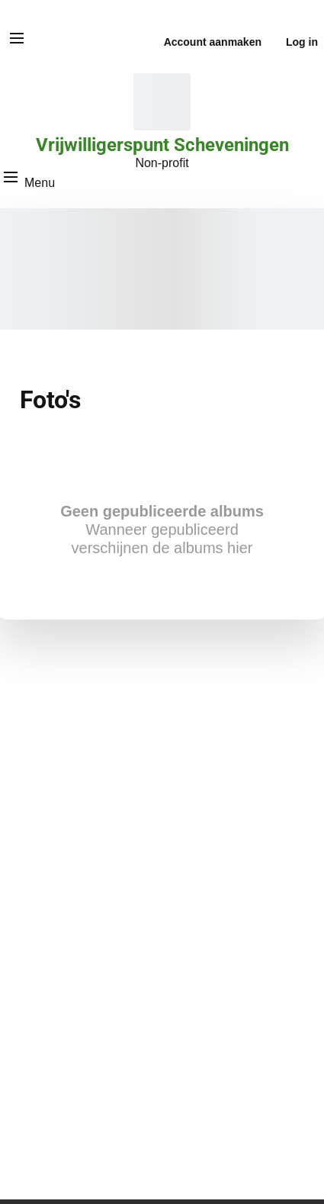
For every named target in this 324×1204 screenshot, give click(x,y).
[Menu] (16, 38)
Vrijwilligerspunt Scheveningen (162, 145)
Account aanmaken (212, 42)
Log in (302, 42)
